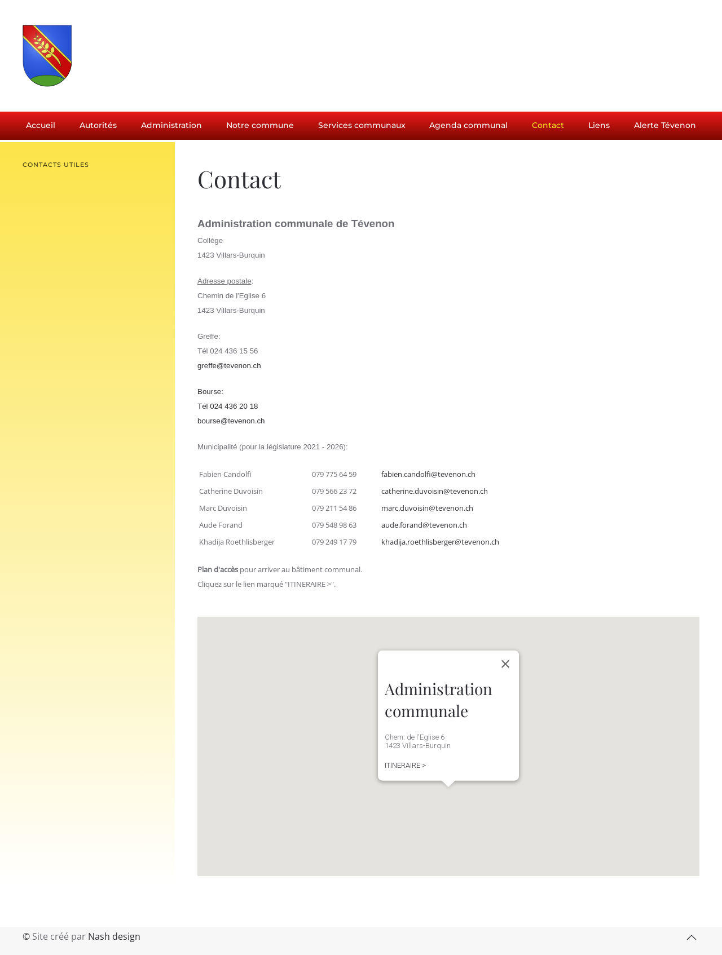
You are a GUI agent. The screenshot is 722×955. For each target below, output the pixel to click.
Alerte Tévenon (665, 125)
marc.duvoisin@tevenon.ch (427, 508)
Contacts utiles (56, 165)
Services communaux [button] (362, 125)
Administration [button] (171, 125)
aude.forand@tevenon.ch (424, 525)
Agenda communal (468, 125)
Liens (599, 125)
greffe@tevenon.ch (229, 365)
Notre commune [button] (260, 125)
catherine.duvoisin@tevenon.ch (434, 491)
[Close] (505, 664)
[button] (446, 797)
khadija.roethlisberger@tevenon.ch (440, 542)
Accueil (40, 125)
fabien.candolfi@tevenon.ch (428, 474)
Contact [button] (548, 125)
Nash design (114, 936)
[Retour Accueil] (107, 56)
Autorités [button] (98, 125)
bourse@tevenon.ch (231, 421)
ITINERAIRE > (405, 765)
